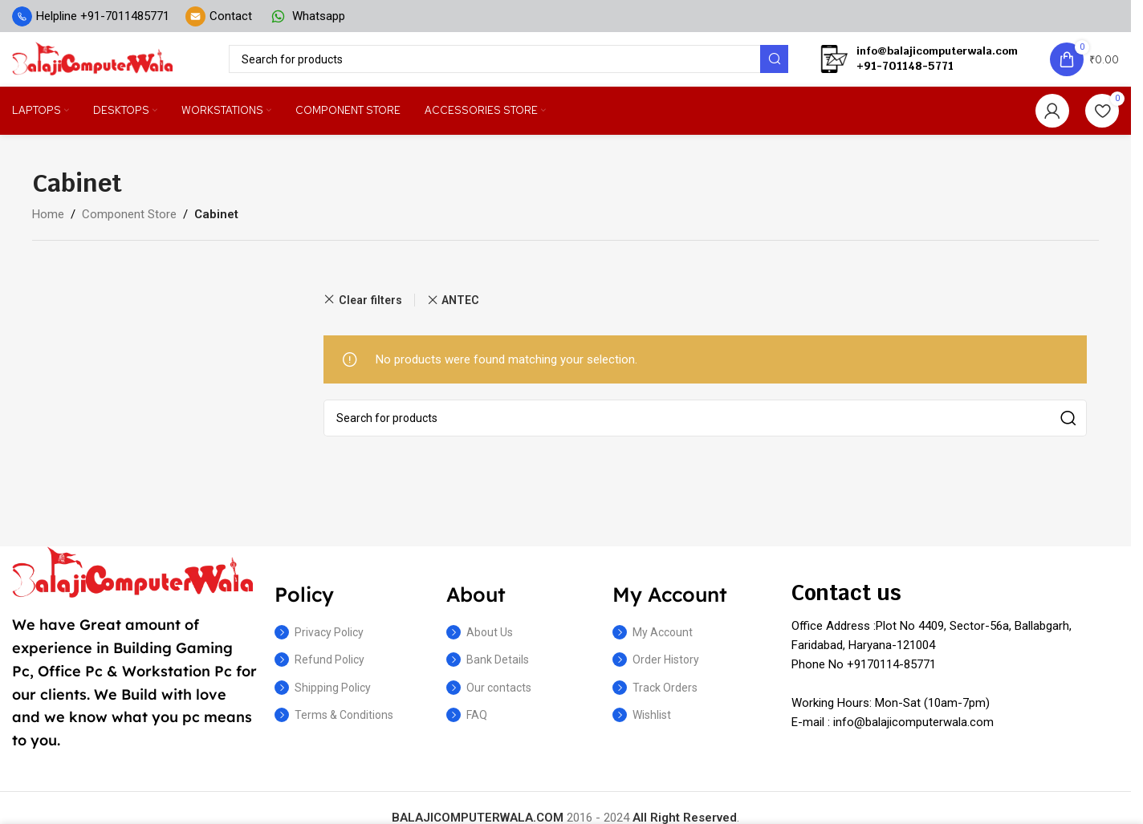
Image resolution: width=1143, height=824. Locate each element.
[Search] (508, 65)
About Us (479, 642)
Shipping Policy (323, 697)
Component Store (129, 224)
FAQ (466, 724)
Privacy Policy (319, 642)
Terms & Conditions (334, 724)
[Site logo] (92, 63)
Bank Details (487, 670)
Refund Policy (319, 670)
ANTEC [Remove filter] (460, 309)
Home (48, 224)
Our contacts (488, 697)
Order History (655, 670)
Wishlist (641, 724)
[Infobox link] (90, 16)
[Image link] (132, 581)
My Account (652, 642)
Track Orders (655, 697)
